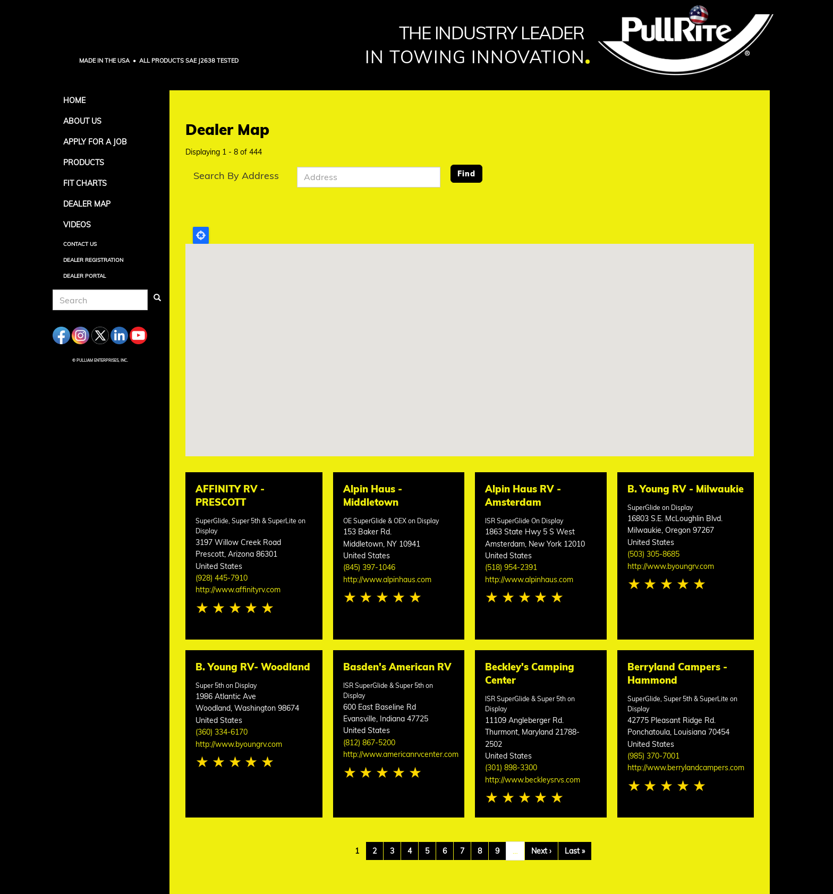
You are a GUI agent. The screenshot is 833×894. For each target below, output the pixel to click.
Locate (201, 235)
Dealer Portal (84, 276)
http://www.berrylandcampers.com (685, 767)
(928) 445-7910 (222, 578)
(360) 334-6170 (222, 732)
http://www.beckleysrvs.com (532, 780)
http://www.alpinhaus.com (387, 579)
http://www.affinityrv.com (238, 589)
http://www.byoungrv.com (670, 566)
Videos (77, 224)
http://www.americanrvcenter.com (400, 754)
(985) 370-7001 (653, 756)
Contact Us (80, 244)
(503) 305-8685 (653, 554)
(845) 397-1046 (369, 567)
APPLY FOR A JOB (95, 142)
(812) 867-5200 (369, 742)
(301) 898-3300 (511, 767)
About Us (82, 121)
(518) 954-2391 (511, 567)
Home (74, 100)
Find (466, 173)
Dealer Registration (93, 260)
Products (83, 162)
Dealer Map (86, 204)
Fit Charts (85, 183)
